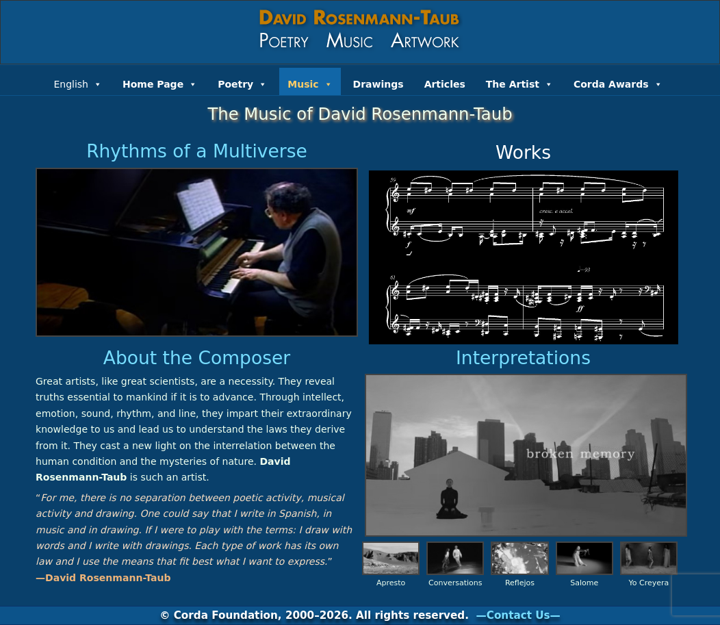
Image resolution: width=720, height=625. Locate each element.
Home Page (160, 83)
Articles (444, 84)
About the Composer (196, 357)
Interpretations (523, 357)
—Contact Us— (518, 615)
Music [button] (309, 83)
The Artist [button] (519, 83)
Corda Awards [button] (618, 83)
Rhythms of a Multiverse (196, 151)
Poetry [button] (242, 83)
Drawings (378, 84)
